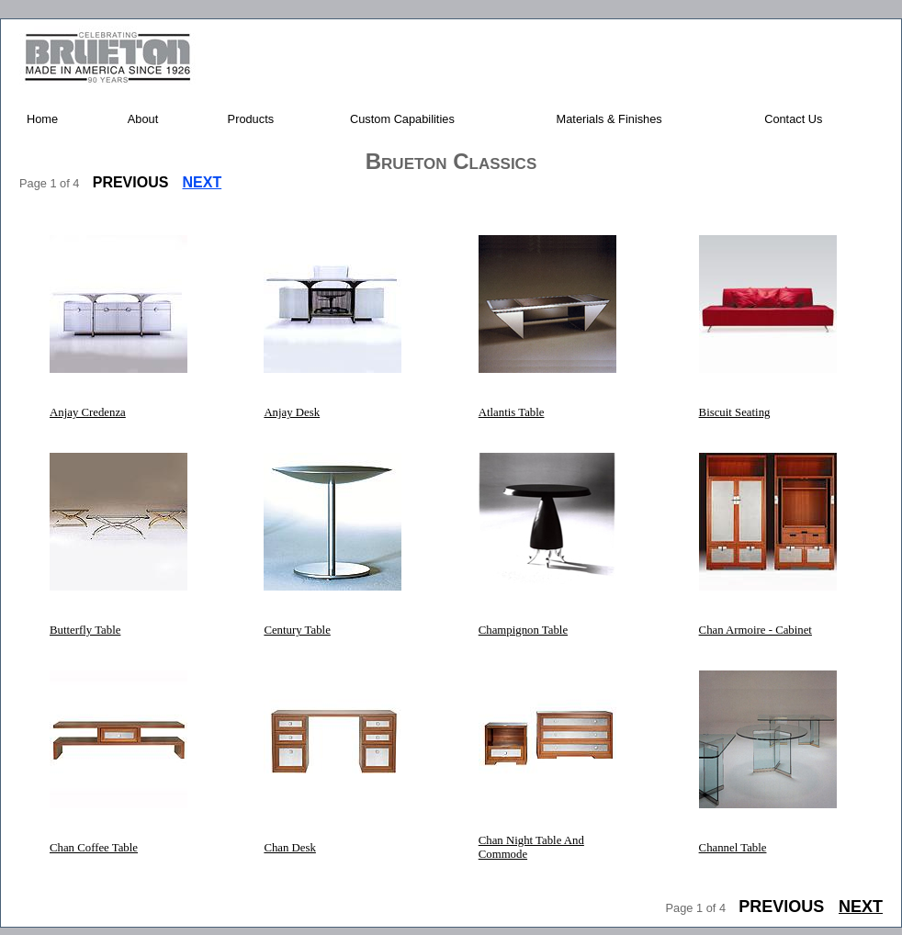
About (143, 119)
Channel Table (733, 847)
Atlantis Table (512, 412)
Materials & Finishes (609, 119)
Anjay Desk (292, 412)
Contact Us (793, 119)
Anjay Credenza (88, 412)
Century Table (297, 630)
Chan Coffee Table (94, 847)
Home (42, 119)
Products (251, 119)
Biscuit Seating (735, 412)
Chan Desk (290, 847)
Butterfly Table (85, 630)
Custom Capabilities (402, 119)
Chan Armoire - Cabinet (755, 630)
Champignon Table (523, 630)
